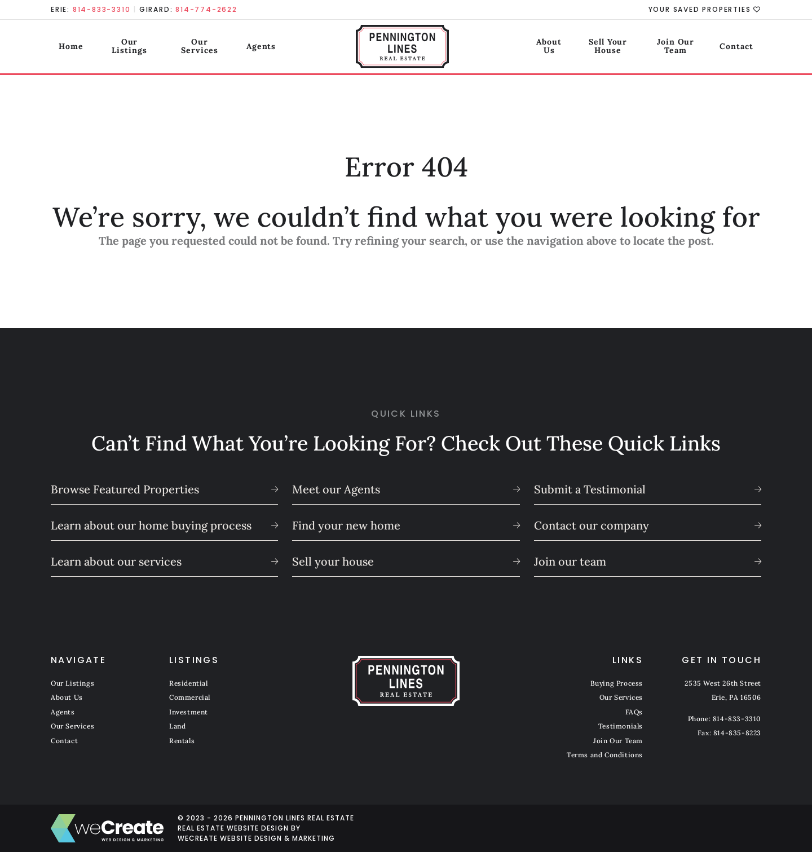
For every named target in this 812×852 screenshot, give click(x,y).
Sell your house (333, 561)
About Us (510, 47)
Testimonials (620, 726)
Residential (188, 683)
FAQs (634, 712)
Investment (188, 712)
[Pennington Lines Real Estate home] (406, 48)
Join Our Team (674, 47)
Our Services (203, 47)
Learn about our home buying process (151, 525)
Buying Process (616, 683)
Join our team (570, 561)
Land (177, 726)
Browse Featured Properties (125, 489)
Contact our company (591, 525)
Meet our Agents (336, 489)
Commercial (189, 697)
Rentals (182, 740)
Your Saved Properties (704, 9)
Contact (744, 47)
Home (63, 47)
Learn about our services (116, 561)
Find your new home (346, 525)
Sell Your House (586, 47)
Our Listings (125, 47)
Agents (268, 47)
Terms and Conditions (605, 755)
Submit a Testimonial (590, 489)
